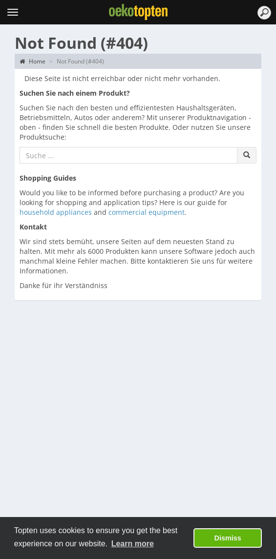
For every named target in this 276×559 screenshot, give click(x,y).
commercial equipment (146, 212)
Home (32, 61)
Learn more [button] (132, 543)
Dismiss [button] (227, 538)
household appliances (56, 212)
